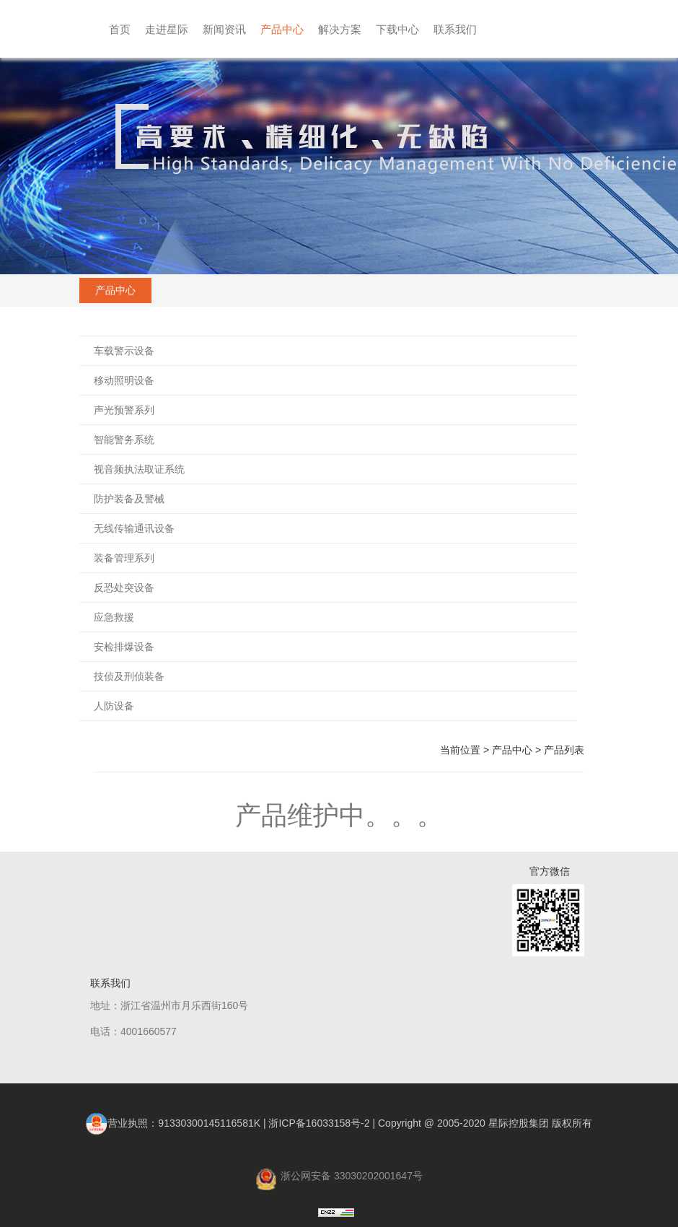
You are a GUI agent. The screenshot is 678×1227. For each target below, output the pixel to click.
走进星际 (166, 29)
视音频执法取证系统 (139, 469)
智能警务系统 (124, 439)
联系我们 (455, 29)
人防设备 (114, 706)
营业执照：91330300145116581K (173, 1123)
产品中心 (282, 29)
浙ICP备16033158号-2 (318, 1123)
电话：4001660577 (133, 1031)
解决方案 (339, 29)
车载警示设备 (124, 351)
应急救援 (114, 617)
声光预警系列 (124, 410)
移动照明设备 (124, 380)
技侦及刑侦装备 (129, 676)
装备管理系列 (124, 558)
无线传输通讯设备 (134, 528)
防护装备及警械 (129, 499)
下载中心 (397, 29)
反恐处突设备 (124, 587)
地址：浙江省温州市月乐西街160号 (169, 1005)
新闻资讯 (224, 29)
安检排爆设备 (124, 646)
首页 (120, 29)
